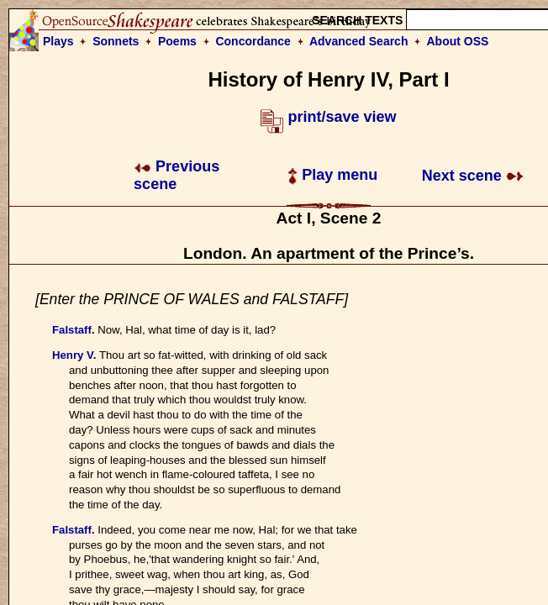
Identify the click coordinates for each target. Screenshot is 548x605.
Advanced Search (358, 41)
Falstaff (72, 330)
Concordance (252, 41)
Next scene (473, 175)
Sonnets (115, 41)
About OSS (458, 41)
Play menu (332, 174)
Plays (58, 41)
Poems (177, 41)
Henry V (72, 355)
